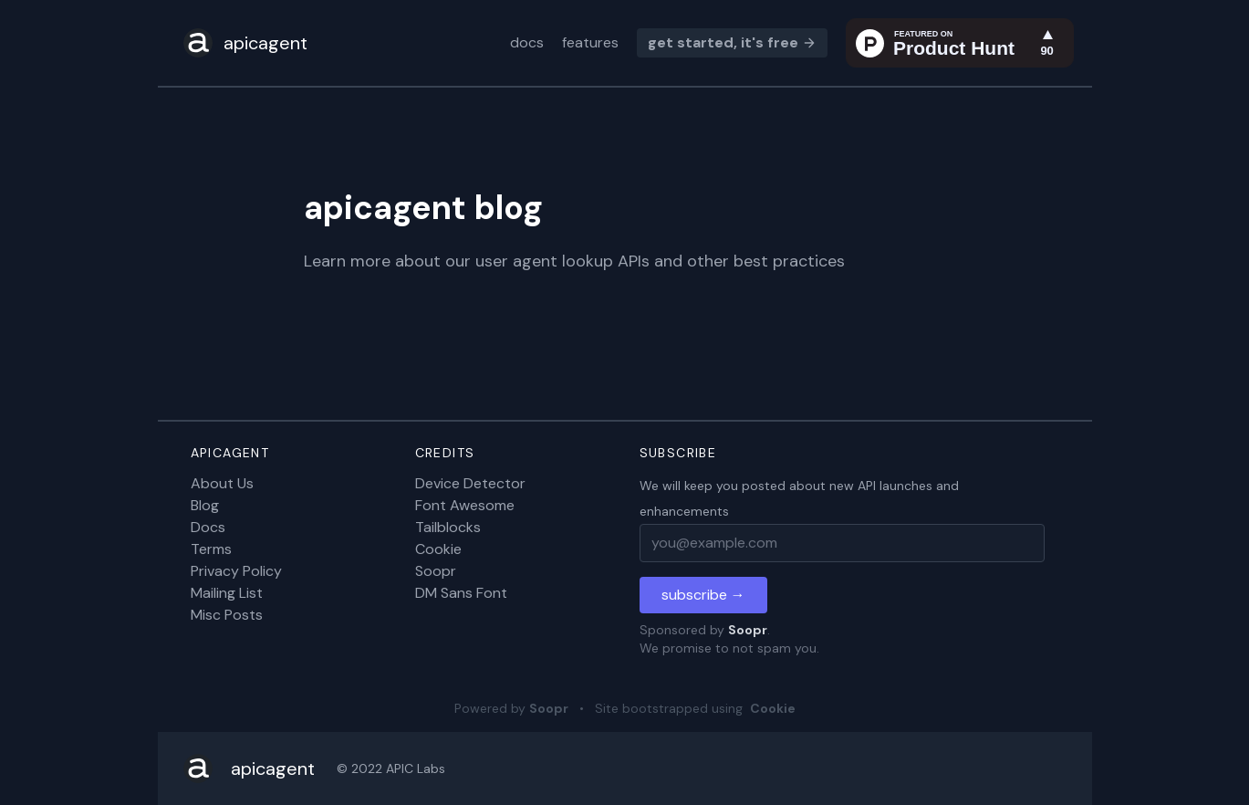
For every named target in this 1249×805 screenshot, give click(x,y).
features (590, 42)
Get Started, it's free (732, 42)
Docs (208, 527)
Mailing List (227, 592)
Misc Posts (227, 614)
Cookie (438, 549)
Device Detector (470, 483)
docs (527, 42)
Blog (205, 505)
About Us (222, 483)
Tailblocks (448, 527)
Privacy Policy (236, 570)
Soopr (435, 570)
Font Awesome (465, 505)
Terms (211, 549)
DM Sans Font (461, 592)
